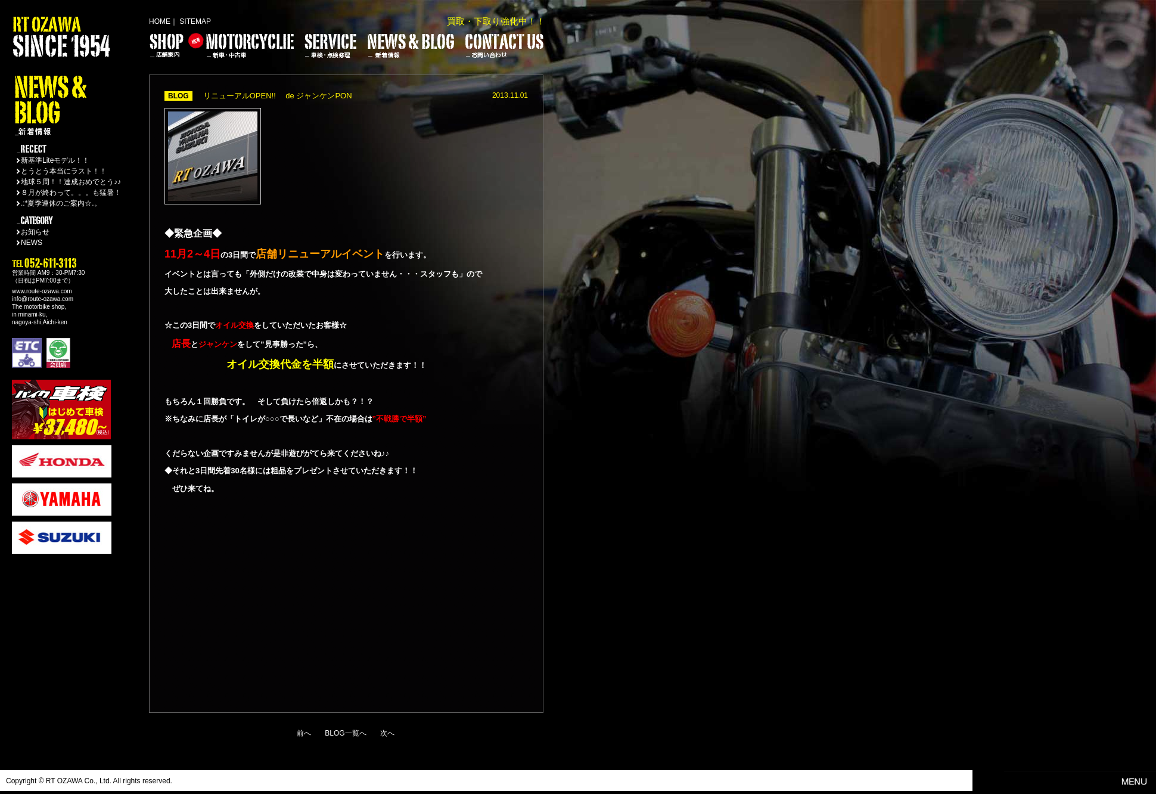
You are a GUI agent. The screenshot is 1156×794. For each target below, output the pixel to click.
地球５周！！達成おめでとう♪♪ (71, 182)
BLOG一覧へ (345, 733)
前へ (304, 733)
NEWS (31, 242)
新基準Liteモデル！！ (55, 160)
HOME (159, 21)
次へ (387, 733)
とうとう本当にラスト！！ (64, 171)
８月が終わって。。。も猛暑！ (71, 192)
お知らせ (35, 232)
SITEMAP (195, 21)
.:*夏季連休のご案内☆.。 (61, 203)
